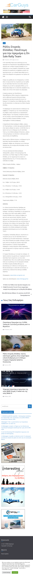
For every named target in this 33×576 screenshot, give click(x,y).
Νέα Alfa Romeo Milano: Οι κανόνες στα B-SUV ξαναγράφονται (17, 294)
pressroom (16, 59)
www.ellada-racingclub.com (17, 275)
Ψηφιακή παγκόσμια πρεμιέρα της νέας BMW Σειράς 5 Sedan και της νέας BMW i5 (15, 391)
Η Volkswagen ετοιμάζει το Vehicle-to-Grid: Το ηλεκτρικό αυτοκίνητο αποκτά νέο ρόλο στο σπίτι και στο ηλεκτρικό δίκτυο (16, 437)
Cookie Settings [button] (6, 572)
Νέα (4, 43)
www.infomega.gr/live (22, 279)
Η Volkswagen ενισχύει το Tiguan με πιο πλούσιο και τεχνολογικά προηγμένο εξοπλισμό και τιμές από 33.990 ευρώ (16, 427)
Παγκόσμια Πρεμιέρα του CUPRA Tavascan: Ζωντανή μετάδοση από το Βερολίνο (16, 324)
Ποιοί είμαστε (5, 553)
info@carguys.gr (9, 544)
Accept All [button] (15, 572)
